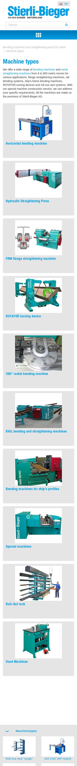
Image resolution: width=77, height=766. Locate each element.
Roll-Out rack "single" (19, 758)
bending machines (44, 69)
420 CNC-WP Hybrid (57, 758)
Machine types (15, 51)
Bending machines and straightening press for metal (34, 47)
